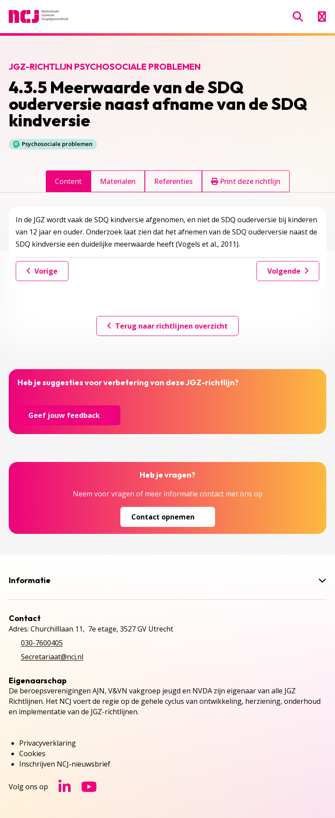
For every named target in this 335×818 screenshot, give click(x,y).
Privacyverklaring (47, 743)
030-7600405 (42, 643)
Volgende (287, 271)
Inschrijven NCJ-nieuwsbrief (64, 764)
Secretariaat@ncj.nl (52, 657)
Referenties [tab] (173, 181)
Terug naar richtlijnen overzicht (167, 326)
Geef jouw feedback (68, 415)
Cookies (32, 753)
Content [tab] (68, 181)
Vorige (42, 271)
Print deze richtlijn (245, 181)
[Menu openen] (321, 16)
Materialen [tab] (118, 181)
